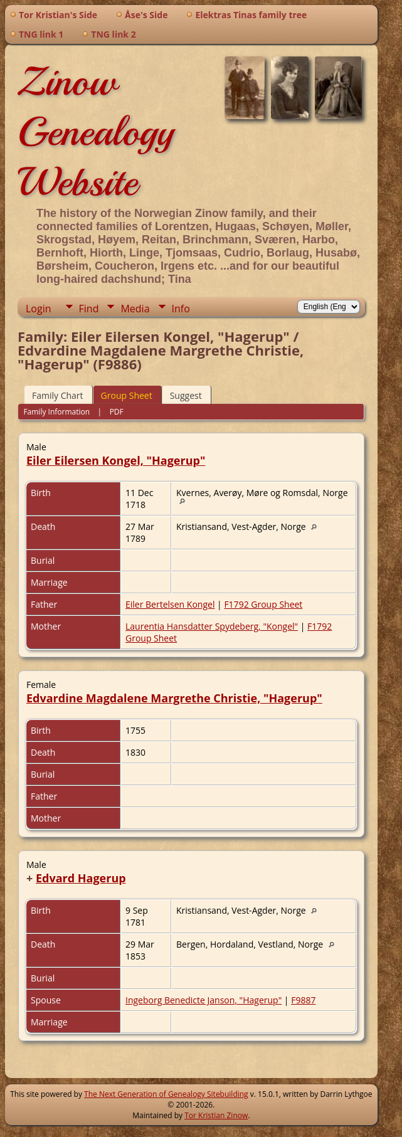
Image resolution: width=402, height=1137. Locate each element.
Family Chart (57, 395)
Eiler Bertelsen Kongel (169, 604)
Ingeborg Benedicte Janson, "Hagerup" (203, 1000)
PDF (117, 411)
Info (181, 308)
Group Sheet (126, 395)
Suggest (186, 395)
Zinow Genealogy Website (96, 131)
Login (38, 308)
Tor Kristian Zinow (216, 1115)
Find (89, 308)
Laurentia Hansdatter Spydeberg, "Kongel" (211, 626)
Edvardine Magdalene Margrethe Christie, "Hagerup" (174, 698)
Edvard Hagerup (81, 878)
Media (134, 308)
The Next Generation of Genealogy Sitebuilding (166, 1094)
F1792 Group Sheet (263, 604)
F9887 (303, 1000)
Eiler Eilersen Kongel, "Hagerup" (115, 460)
